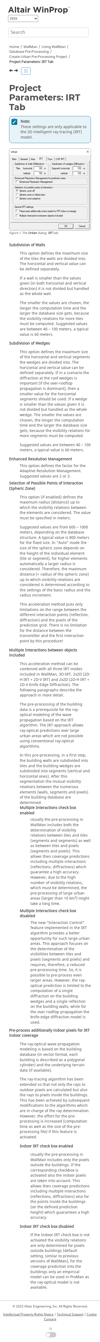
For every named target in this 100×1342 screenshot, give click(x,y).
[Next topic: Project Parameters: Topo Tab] (17, 71)
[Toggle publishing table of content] (26, 71)
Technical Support (70, 1314)
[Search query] (48, 32)
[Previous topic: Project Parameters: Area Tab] (11, 71)
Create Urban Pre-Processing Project (38, 56)
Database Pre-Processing (29, 51)
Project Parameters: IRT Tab (31, 61)
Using (54, 46)
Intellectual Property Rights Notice (28, 1314)
